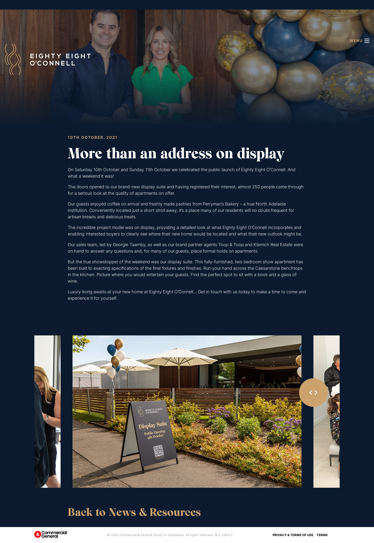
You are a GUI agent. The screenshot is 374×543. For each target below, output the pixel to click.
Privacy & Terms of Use (293, 535)
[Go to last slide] (311, 392)
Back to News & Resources (134, 512)
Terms (322, 535)
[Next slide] (315, 392)
